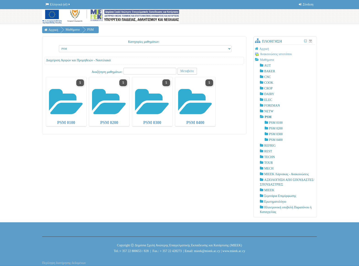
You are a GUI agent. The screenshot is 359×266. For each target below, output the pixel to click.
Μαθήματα (267, 60)
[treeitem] (285, 48)
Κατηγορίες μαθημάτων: (144, 41)
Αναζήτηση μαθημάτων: (107, 72)
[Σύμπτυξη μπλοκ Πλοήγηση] (305, 41)
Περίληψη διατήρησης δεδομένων (64, 263)
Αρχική (264, 49)
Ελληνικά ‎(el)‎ (58, 4)
